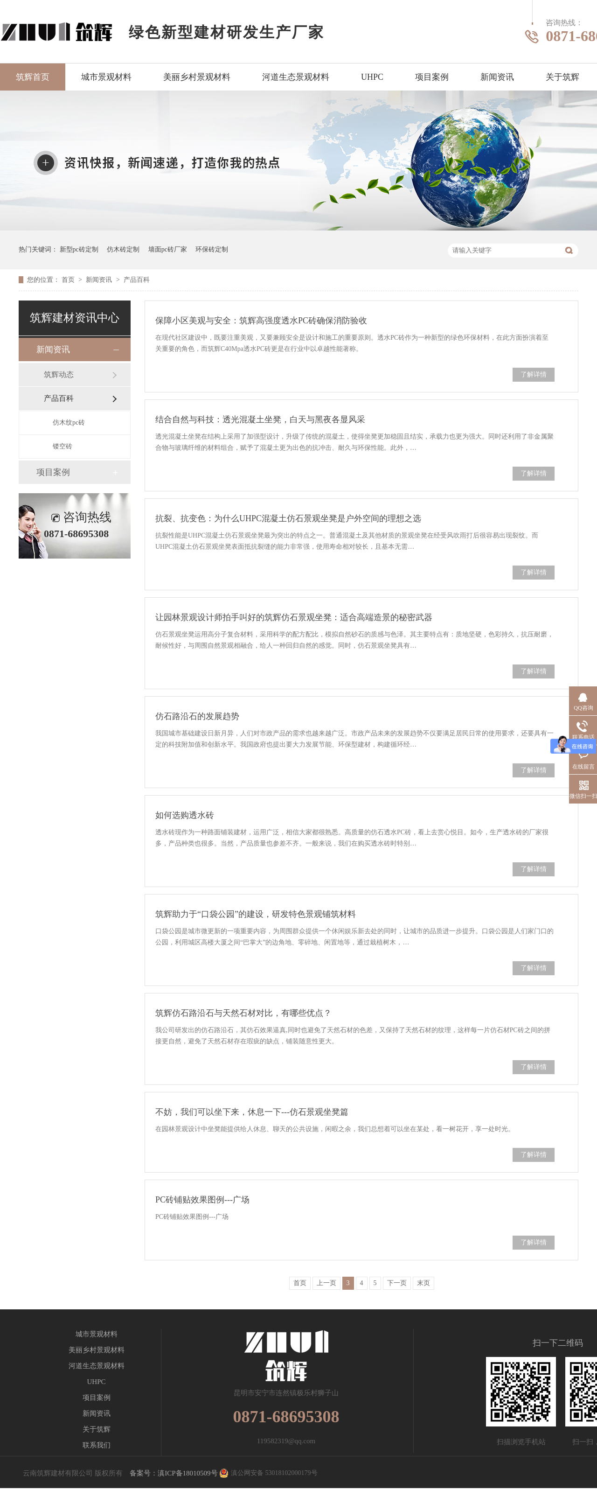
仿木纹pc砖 (69, 422)
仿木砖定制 (123, 249)
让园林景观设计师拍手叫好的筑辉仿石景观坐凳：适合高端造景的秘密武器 (293, 617)
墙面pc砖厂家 (167, 249)
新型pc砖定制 (79, 249)
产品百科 (137, 279)
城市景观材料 (106, 77)
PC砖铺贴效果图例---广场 (202, 1199)
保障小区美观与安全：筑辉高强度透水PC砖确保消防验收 (261, 320)
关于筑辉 (562, 77)
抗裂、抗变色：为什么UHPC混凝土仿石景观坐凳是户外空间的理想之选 (288, 518)
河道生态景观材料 (295, 77)
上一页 (326, 1282)
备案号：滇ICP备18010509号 (173, 1473)
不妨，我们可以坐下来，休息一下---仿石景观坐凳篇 (251, 1112)
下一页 (397, 1282)
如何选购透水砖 (184, 815)
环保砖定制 (211, 249)
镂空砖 (62, 446)
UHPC (372, 77)
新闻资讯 (497, 77)
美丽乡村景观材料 (196, 77)
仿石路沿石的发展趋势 (197, 716)
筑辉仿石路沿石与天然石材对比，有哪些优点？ (243, 1013)
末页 (423, 1282)
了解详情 (534, 374)
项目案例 (432, 77)
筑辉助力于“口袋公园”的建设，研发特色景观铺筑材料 (255, 914)
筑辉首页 (32, 77)
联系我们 (97, 1445)
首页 (69, 279)
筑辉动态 (59, 374)
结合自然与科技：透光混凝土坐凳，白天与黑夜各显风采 (260, 419)
